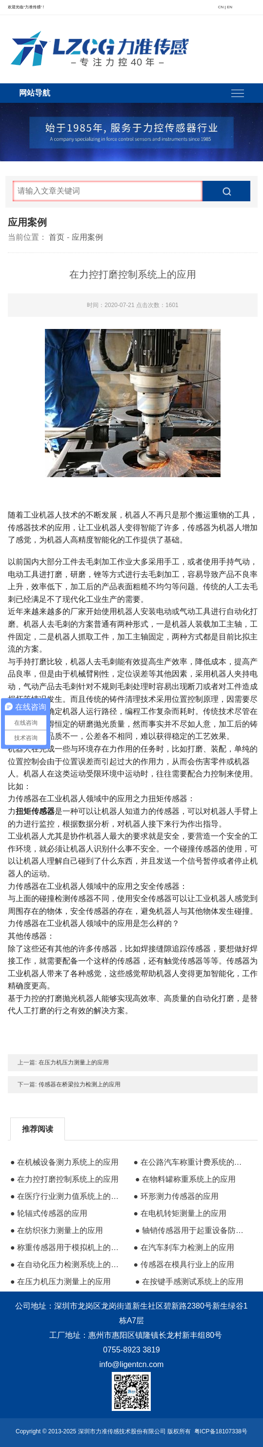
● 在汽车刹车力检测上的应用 (183, 1247)
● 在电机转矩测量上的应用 (179, 1213)
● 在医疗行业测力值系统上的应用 (67, 1196)
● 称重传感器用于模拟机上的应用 (67, 1247)
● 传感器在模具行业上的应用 (183, 1264)
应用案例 (87, 237)
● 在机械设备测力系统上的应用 (64, 1162)
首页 (56, 237)
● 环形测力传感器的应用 (175, 1196)
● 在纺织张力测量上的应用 (56, 1230)
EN (229, 7)
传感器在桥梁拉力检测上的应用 (80, 1084)
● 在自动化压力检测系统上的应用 (67, 1264)
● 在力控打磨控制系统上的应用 (64, 1179)
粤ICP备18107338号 (220, 1431)
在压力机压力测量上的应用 (74, 1062)
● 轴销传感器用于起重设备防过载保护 (192, 1230)
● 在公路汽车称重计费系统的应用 (190, 1162)
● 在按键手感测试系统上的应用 (189, 1281)
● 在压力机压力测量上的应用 (60, 1281)
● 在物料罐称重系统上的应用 (185, 1179)
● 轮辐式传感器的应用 (48, 1213)
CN (221, 7)
